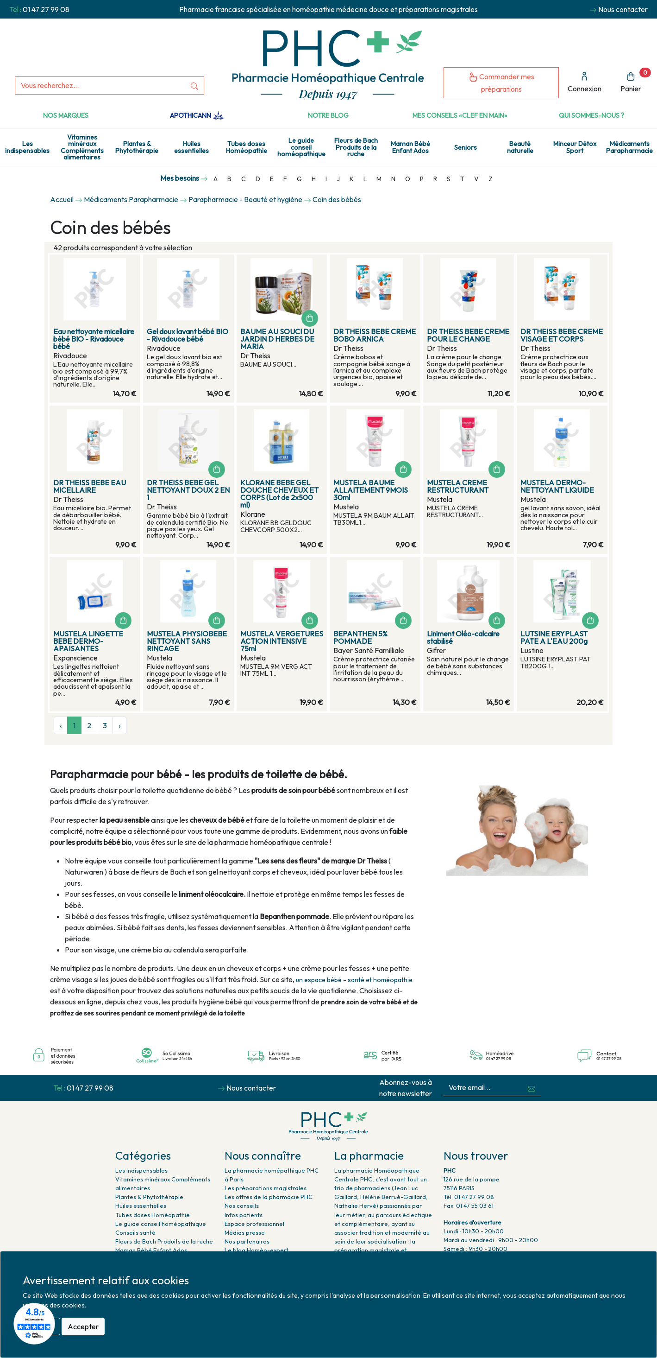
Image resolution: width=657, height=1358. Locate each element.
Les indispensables (27, 147)
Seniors (465, 147)
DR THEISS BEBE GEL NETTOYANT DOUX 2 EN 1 (188, 490)
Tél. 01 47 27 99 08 (469, 1196)
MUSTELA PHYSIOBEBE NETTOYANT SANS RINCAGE (187, 641)
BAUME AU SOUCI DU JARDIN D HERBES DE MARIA (277, 339)
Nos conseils (242, 1205)
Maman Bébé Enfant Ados (410, 147)
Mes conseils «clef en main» (460, 115)
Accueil (62, 199)
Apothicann (197, 115)
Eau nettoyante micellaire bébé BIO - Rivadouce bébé (93, 339)
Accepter (83, 1326)
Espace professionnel (254, 1223)
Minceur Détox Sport (574, 147)
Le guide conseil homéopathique (301, 147)
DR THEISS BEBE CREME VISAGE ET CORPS (561, 335)
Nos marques (65, 115)
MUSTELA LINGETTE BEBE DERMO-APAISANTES (88, 641)
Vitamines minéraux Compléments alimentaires (82, 147)
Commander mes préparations (501, 83)
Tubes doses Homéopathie (246, 147)
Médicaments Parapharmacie (629, 147)
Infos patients (244, 1214)
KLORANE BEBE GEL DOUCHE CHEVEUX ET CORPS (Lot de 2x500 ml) (279, 493)
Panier (635, 80)
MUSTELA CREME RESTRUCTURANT (457, 486)
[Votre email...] (483, 1087)
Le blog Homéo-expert (256, 1250)
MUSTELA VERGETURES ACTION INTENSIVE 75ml (281, 641)
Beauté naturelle (520, 147)
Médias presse (245, 1232)
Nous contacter (623, 9)
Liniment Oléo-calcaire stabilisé (463, 637)
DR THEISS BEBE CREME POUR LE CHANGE (468, 335)
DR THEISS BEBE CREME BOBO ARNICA (374, 335)
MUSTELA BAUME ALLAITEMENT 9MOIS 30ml (370, 490)
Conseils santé (135, 1232)
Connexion (584, 82)
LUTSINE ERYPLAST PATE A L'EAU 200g (554, 637)
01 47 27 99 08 (46, 9)
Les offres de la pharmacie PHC (269, 1196)
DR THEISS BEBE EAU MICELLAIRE (89, 486)
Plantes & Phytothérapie (136, 147)
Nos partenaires (247, 1241)
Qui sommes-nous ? (591, 115)
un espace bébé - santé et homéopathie (354, 980)
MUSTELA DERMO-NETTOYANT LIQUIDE (557, 486)
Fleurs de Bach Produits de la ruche (356, 147)
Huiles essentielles (191, 147)
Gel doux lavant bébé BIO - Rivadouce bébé (187, 335)
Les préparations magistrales (266, 1188)
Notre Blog (328, 115)
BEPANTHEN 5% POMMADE (360, 637)
